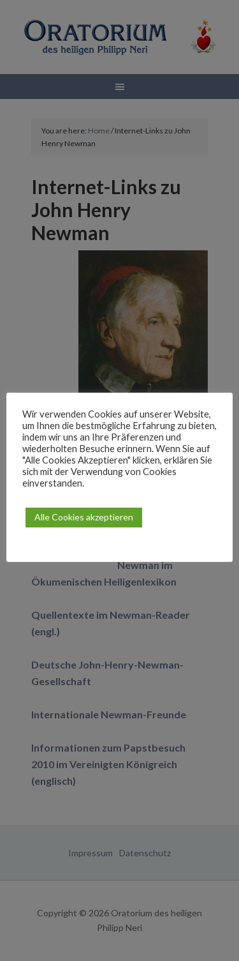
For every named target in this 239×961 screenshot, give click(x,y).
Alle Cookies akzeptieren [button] (83, 516)
